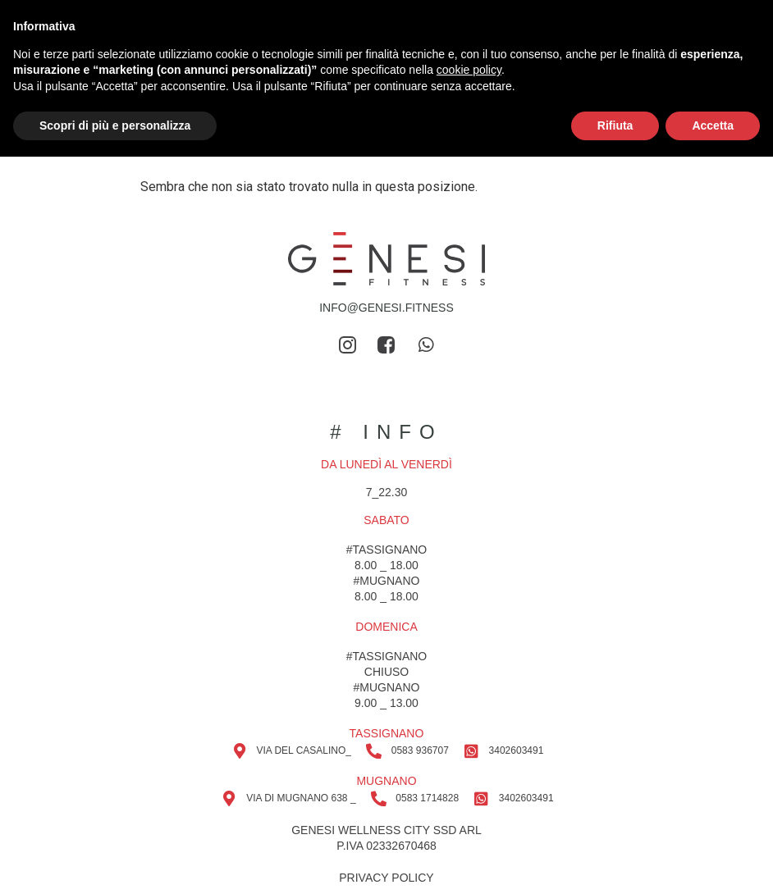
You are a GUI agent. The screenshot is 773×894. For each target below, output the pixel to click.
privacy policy (386, 877)
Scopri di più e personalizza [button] (114, 125)
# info (386, 432)
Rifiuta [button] (615, 125)
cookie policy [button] (469, 69)
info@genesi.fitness (386, 307)
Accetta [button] (713, 125)
